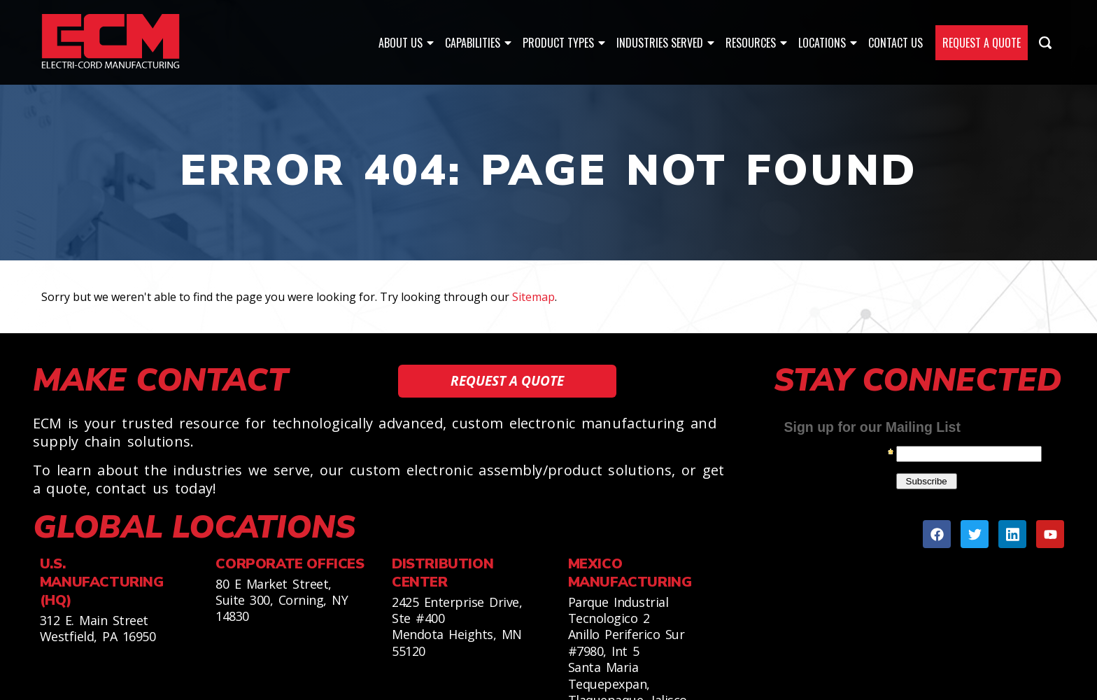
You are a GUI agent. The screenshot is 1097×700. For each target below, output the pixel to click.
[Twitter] (975, 534)
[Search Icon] (1045, 43)
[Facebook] (937, 534)
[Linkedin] (1012, 534)
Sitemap (533, 296)
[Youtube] (1050, 534)
